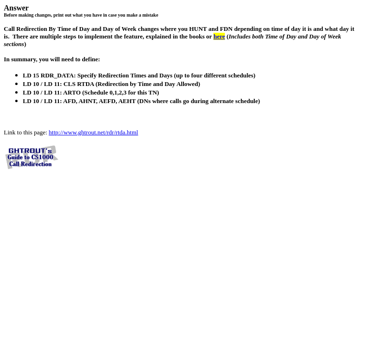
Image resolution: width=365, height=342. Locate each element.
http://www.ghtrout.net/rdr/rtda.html (93, 132)
